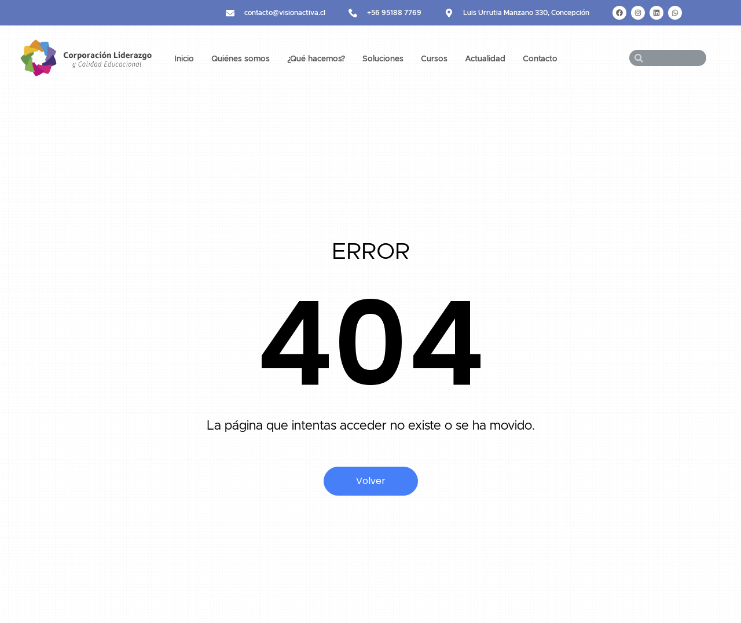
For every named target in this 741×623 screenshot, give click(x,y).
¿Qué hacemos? (316, 59)
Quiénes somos (240, 59)
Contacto (540, 59)
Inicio (184, 59)
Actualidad (485, 59)
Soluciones (382, 59)
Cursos (434, 59)
